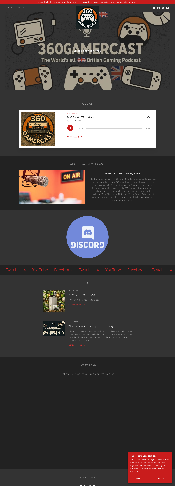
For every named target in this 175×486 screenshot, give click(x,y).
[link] (87, 7)
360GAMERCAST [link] (72, 114)
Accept (160, 478)
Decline (140, 478)
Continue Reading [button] (76, 304)
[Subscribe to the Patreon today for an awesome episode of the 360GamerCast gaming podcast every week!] (87, 1)
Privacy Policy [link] (87, 478)
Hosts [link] (21, 8)
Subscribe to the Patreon (87, 51)
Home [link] (9, 8)
